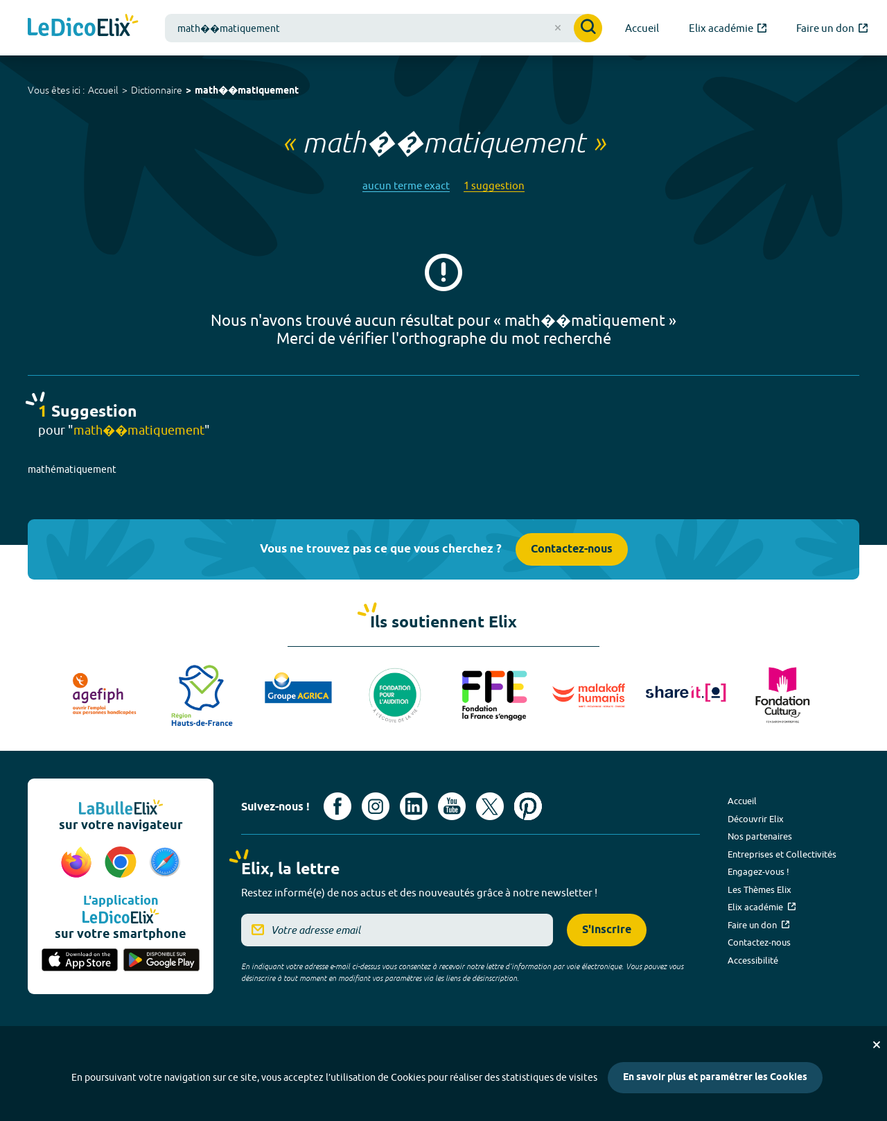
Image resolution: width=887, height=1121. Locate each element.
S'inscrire (606, 930)
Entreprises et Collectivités (782, 854)
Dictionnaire (156, 90)
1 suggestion (494, 185)
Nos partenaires (760, 836)
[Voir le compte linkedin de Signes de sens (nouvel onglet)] (414, 806)
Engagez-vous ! (758, 871)
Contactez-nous (572, 549)
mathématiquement (72, 469)
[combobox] (383, 28)
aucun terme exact (406, 185)
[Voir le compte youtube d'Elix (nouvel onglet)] (452, 806)
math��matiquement (247, 91)
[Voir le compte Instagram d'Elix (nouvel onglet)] (375, 806)
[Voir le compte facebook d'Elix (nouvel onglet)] (337, 806)
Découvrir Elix (756, 818)
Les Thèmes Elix (759, 889)
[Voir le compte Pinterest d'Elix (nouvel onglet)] (528, 806)
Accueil (103, 90)
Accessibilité (753, 960)
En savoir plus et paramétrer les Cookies (715, 1077)
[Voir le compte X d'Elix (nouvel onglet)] (490, 806)
